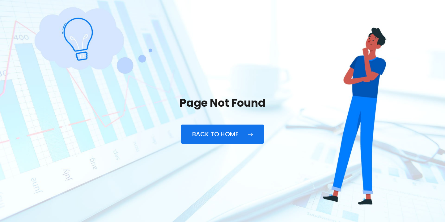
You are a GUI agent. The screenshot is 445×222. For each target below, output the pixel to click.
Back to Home (222, 134)
